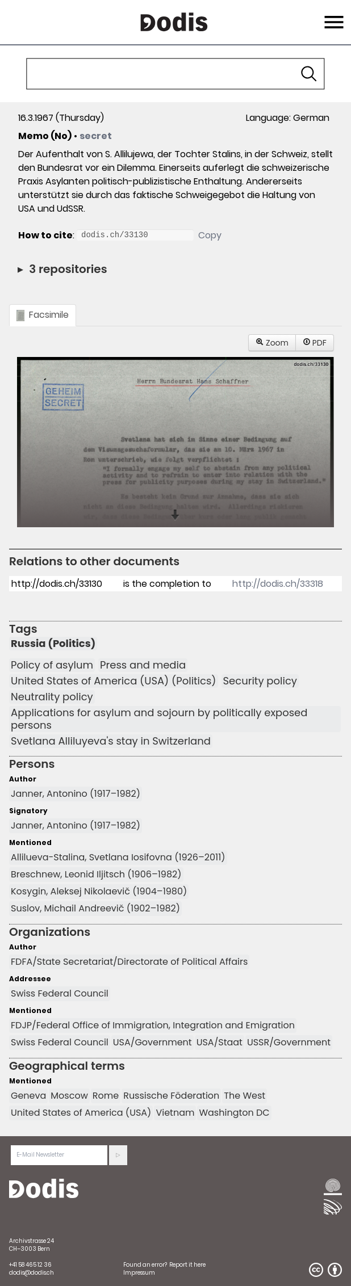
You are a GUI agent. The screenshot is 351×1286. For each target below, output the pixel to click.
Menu (332, 15)
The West (244, 1095)
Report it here (187, 1264)
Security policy (260, 681)
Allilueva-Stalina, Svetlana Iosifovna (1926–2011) (118, 857)
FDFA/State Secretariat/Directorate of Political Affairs (129, 961)
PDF (315, 342)
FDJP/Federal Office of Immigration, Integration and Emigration (153, 1025)
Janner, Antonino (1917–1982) (75, 793)
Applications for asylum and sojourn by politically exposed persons (159, 719)
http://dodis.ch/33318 (277, 583)
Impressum (139, 1272)
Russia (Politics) (53, 643)
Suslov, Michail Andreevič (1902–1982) (95, 908)
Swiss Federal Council (59, 993)
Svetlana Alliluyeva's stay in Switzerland (111, 741)
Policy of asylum (52, 665)
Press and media (143, 665)
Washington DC (234, 1112)
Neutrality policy (52, 697)
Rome (106, 1095)
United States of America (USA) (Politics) (113, 681)
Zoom (272, 342)
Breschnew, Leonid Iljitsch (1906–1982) (96, 874)
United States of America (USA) (81, 1112)
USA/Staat (220, 1042)
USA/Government (152, 1042)
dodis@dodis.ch (31, 1272)
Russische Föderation (171, 1095)
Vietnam (175, 1112)
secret (96, 135)
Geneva (28, 1095)
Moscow (69, 1095)
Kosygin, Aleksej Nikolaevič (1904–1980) (99, 891)
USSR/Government (289, 1042)
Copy (210, 235)
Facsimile (42, 314)
